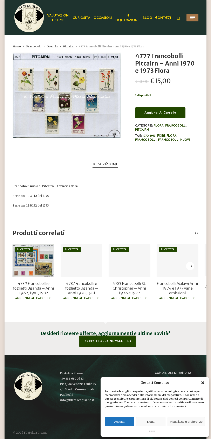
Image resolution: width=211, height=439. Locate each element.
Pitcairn (68, 46)
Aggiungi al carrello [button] (33, 298)
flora (171, 135)
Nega (151, 421)
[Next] (190, 266)
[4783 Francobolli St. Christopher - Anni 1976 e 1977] (129, 260)
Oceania (52, 46)
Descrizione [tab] (105, 164)
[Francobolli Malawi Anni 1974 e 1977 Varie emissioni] (177, 260)
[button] (203, 383)
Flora (159, 125)
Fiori (161, 135)
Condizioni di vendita (173, 373)
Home (17, 46)
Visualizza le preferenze (186, 421)
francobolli (145, 140)
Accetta (119, 421)
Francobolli (33, 46)
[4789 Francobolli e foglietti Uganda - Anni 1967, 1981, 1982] (33, 260)
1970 (146, 135)
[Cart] (178, 17)
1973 (153, 135)
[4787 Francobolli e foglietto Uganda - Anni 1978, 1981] (81, 260)
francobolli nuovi (174, 140)
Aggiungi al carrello (160, 112)
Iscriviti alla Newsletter (107, 341)
